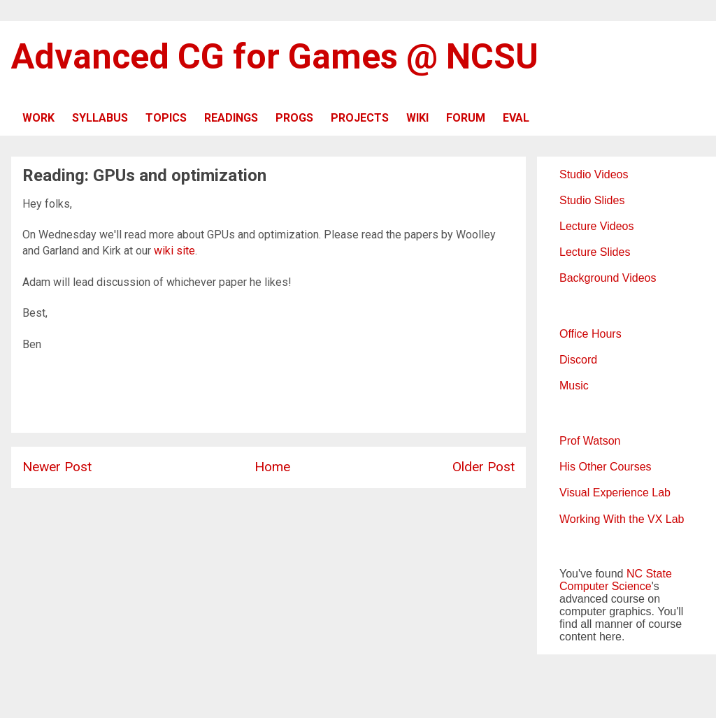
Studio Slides (591, 200)
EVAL (516, 117)
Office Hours (590, 334)
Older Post (483, 467)
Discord (578, 360)
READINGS (231, 117)
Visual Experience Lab (615, 492)
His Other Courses (605, 467)
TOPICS (166, 117)
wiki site (174, 250)
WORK (38, 117)
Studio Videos (593, 174)
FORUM (465, 117)
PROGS (294, 117)
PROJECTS (360, 117)
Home (272, 467)
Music (574, 386)
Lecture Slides (594, 252)
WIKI (417, 117)
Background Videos (607, 278)
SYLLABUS (100, 117)
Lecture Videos (596, 226)
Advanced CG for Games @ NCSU (274, 56)
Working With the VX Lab (621, 519)
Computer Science (605, 586)
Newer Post (57, 467)
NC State (649, 574)
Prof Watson (589, 441)
